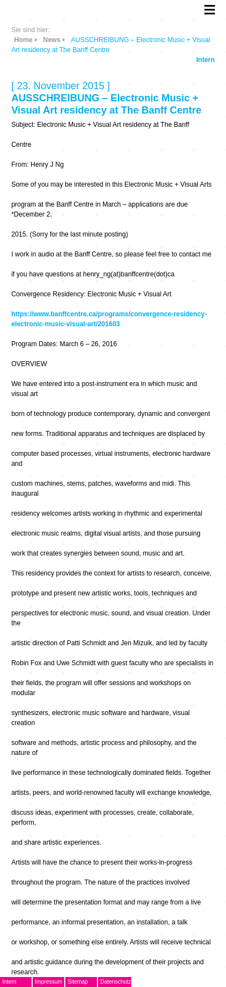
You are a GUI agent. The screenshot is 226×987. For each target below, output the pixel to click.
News (51, 40)
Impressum (48, 982)
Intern (205, 60)
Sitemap (78, 982)
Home (23, 40)
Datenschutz (115, 982)
